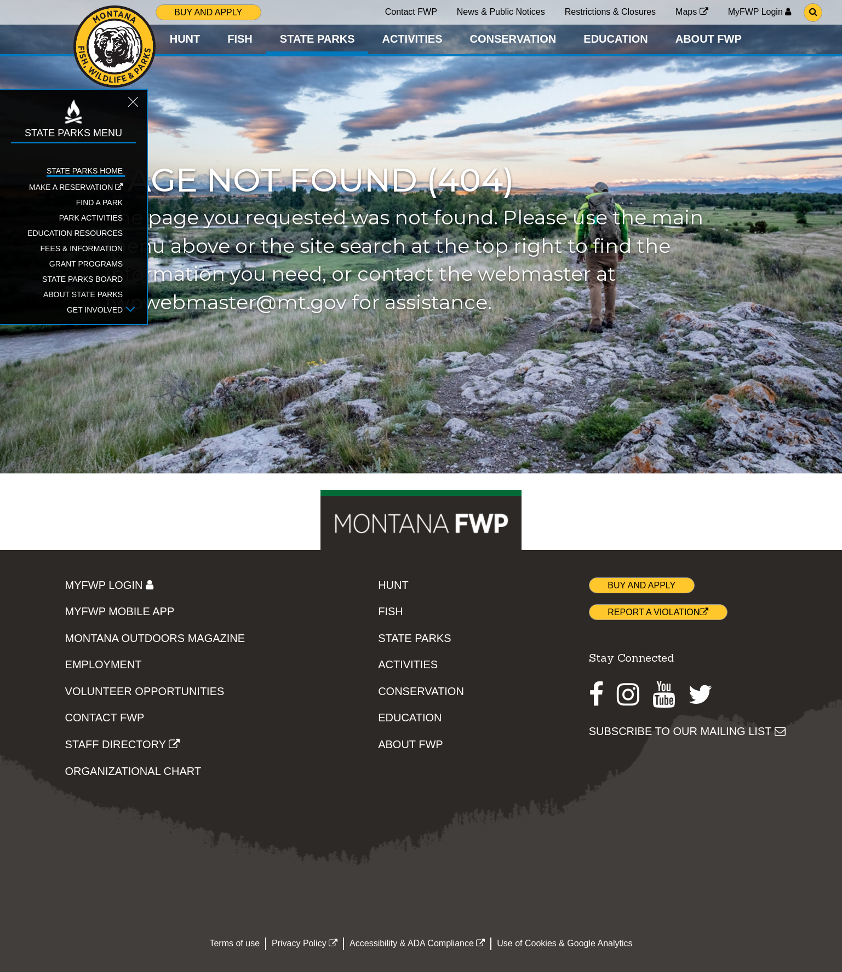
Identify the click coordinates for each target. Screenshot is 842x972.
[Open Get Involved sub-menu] (119, 310)
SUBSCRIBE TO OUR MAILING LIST (687, 731)
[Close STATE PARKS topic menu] (122, 105)
